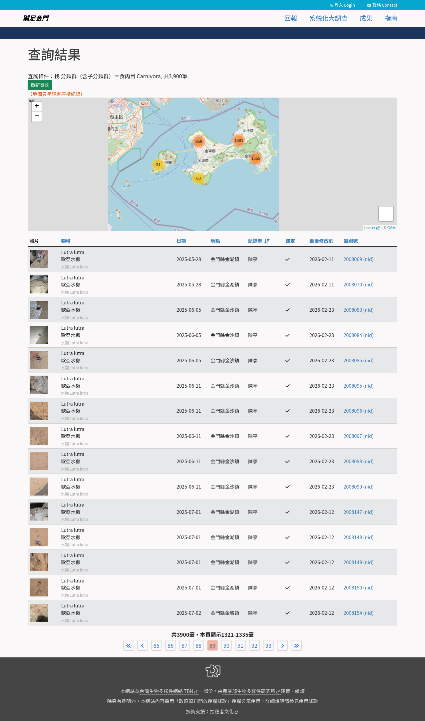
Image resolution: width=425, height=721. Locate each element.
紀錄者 (258, 240)
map (212, 164)
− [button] (37, 117)
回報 (290, 18)
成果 (366, 18)
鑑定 (290, 240)
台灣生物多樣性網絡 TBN (166, 690)
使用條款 (308, 700)
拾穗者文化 (222, 711)
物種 (66, 240)
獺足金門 (35, 18)
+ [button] (37, 107)
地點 (215, 240)
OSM (391, 228)
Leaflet (369, 228)
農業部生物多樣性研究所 (248, 690)
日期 (181, 240)
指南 (391, 18)
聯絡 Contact (384, 5)
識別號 (350, 240)
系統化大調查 (328, 18)
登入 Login (344, 5)
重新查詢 (40, 85)
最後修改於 (321, 240)
